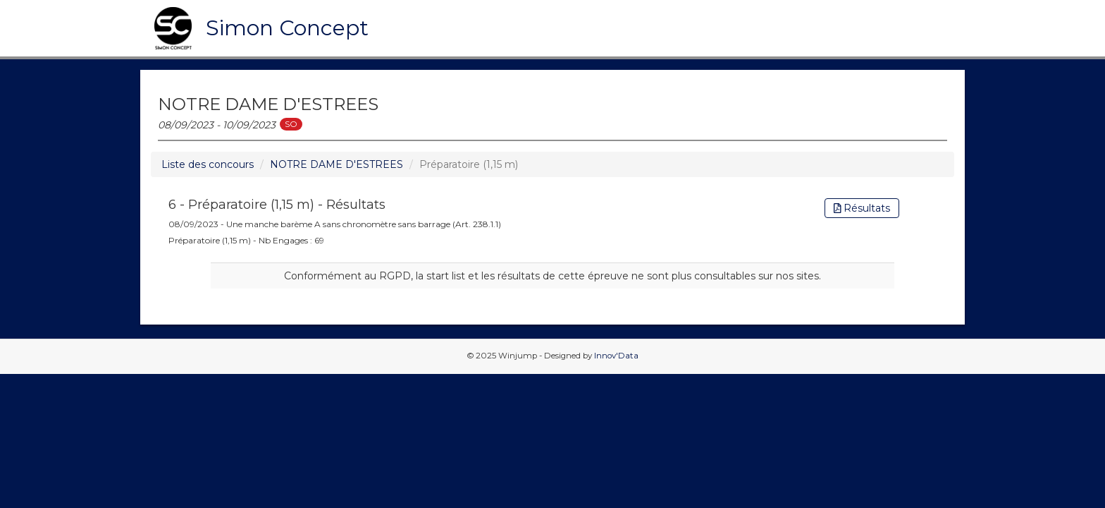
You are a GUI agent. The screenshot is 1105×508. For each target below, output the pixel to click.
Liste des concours (207, 164)
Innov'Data (616, 356)
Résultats (862, 208)
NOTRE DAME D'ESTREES (336, 164)
